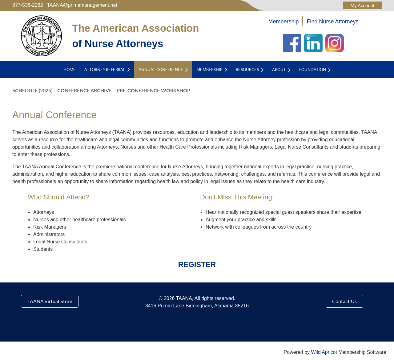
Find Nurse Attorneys (333, 21)
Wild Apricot (324, 352)
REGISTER (197, 264)
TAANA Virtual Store (49, 301)
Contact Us (344, 301)
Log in (362, 5)
